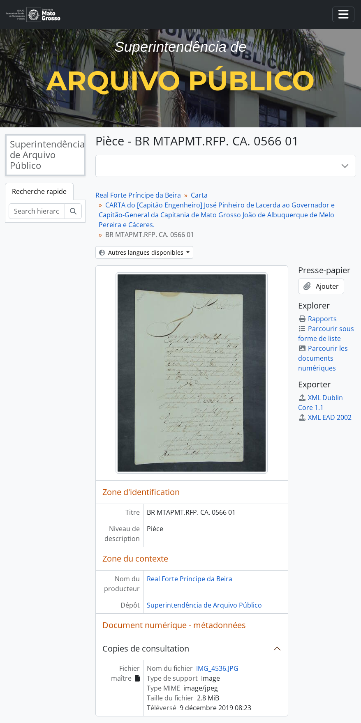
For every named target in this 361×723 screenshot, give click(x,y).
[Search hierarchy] (37, 211)
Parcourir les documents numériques (323, 358)
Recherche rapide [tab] (39, 191)
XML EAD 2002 (325, 417)
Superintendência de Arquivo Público (204, 605)
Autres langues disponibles (142, 252)
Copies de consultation (145, 648)
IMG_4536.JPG (217, 668)
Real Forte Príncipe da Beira (138, 195)
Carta (199, 195)
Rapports (317, 318)
